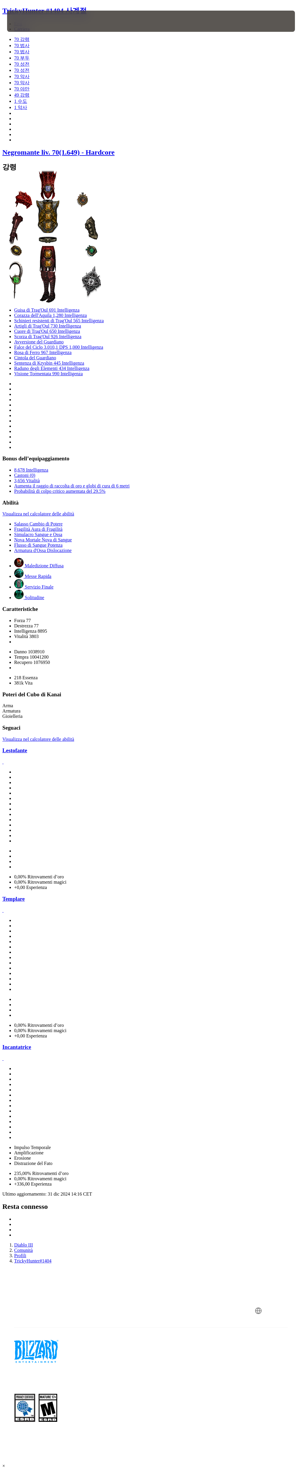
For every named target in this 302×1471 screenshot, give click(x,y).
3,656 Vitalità (27, 480)
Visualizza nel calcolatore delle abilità (38, 513)
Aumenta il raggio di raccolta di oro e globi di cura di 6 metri (71, 485)
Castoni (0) (24, 475)
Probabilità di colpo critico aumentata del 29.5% (60, 491)
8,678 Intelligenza (31, 469)
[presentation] (24, 21)
